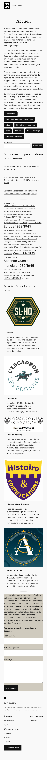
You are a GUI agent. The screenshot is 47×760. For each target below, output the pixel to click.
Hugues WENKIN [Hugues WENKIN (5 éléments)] (27, 236)
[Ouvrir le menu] (42, 5)
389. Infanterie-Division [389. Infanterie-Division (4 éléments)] (10, 214)
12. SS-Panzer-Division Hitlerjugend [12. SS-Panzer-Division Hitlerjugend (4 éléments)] (25, 208)
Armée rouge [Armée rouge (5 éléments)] (26, 217)
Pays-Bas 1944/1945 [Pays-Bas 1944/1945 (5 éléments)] (10, 257)
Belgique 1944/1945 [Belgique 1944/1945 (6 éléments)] (11, 223)
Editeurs (8, 125)
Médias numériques (34, 131)
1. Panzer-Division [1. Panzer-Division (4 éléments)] (9, 203)
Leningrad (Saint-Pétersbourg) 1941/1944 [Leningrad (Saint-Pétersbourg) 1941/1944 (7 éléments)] (20, 242)
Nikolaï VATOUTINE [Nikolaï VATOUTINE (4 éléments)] (26, 244)
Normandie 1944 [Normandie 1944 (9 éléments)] (11, 247)
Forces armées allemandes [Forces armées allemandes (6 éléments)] (13, 230)
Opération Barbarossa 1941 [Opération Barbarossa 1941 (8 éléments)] (31, 247)
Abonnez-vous (12, 748)
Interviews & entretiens (13, 136)
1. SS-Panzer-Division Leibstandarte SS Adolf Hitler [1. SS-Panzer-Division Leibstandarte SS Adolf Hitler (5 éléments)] (19, 206)
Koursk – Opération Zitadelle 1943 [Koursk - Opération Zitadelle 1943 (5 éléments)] (26, 239)
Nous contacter (11, 688)
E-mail (11, 648)
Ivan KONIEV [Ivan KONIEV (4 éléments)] (37, 236)
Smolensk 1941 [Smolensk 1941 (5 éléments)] (16, 270)
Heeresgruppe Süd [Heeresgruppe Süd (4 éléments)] (31, 233)
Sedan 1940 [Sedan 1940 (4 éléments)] (7, 270)
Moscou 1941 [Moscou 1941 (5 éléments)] (16, 244)
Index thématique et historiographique (19, 119)
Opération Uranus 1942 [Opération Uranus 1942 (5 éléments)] (29, 250)
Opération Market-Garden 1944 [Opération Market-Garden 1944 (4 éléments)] (12, 250)
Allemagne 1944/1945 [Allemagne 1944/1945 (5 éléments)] (25, 214)
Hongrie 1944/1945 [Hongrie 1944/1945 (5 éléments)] (15, 236)
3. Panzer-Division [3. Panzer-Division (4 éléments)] (9, 208)
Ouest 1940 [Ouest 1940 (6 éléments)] (8, 254)
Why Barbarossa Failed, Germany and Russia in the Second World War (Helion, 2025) (21, 180)
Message (8, 659)
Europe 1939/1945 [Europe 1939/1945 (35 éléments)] (17, 226)
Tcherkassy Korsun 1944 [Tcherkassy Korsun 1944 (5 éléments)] (11, 275)
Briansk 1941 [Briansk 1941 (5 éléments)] (23, 223)
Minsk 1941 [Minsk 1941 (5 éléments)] (7, 244)
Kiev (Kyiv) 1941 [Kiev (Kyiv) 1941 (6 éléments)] (9, 239)
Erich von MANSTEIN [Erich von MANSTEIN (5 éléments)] (34, 223)
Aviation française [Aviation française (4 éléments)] (30, 220)
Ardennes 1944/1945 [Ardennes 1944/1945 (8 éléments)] (12, 217)
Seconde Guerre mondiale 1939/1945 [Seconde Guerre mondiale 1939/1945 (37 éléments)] (19, 263)
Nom (10, 636)
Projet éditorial (10, 114)
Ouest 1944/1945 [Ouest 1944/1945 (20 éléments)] (24, 253)
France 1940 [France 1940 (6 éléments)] (28, 230)
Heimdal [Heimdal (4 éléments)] (6, 236)
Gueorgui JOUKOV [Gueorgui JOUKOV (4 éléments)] (20, 233)
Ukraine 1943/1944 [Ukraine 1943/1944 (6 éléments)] (27, 275)
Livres (7, 131)
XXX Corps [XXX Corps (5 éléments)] (25, 278)
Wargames (18, 131)
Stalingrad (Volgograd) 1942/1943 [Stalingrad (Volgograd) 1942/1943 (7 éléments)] (17, 272)
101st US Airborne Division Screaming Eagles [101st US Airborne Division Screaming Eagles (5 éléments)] (17, 211)
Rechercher (8, 142)
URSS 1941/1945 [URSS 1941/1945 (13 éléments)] (12, 278)
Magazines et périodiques (25, 125)
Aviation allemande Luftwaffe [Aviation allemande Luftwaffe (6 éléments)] (14, 220)
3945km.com (16, 5)
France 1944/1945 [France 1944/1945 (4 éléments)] (9, 233)
